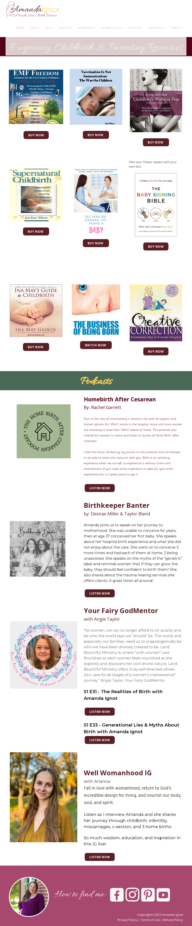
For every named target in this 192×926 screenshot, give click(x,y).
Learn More (86, 27)
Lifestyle (136, 27)
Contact (176, 27)
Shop (20, 46)
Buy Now (36, 135)
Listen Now (100, 857)
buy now (96, 243)
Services (65, 27)
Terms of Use (150, 920)
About (35, 27)
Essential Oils (112, 27)
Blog (49, 27)
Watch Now (96, 345)
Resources (156, 27)
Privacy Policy (127, 920)
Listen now (100, 488)
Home (20, 27)
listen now (100, 740)
